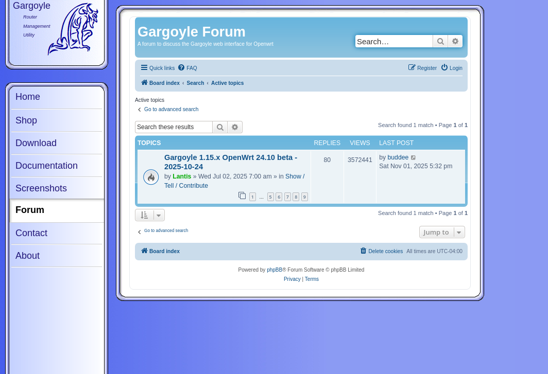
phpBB (274, 270)
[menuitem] (187, 68)
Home (27, 97)
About (27, 256)
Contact (31, 233)
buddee (398, 157)
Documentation (46, 166)
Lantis (182, 176)
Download (36, 143)
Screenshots (41, 188)
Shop (26, 120)
